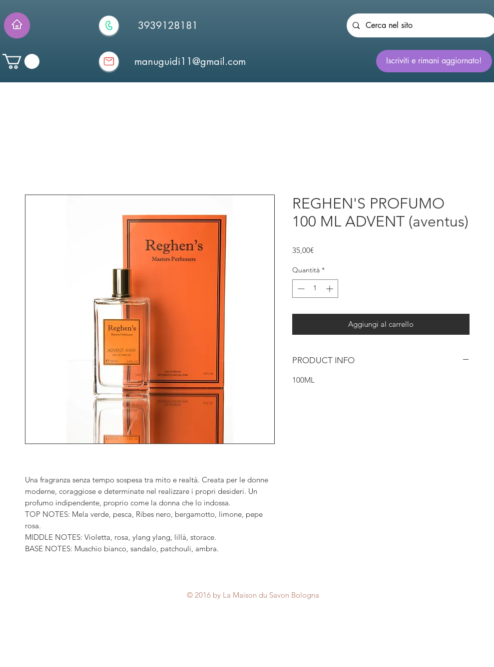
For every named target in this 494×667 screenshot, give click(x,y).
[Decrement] (300, 288)
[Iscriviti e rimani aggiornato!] (434, 61)
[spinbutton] (315, 288)
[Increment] (330, 288)
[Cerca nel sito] (421, 25)
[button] (20, 61)
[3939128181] (167, 25)
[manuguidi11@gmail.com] (190, 61)
